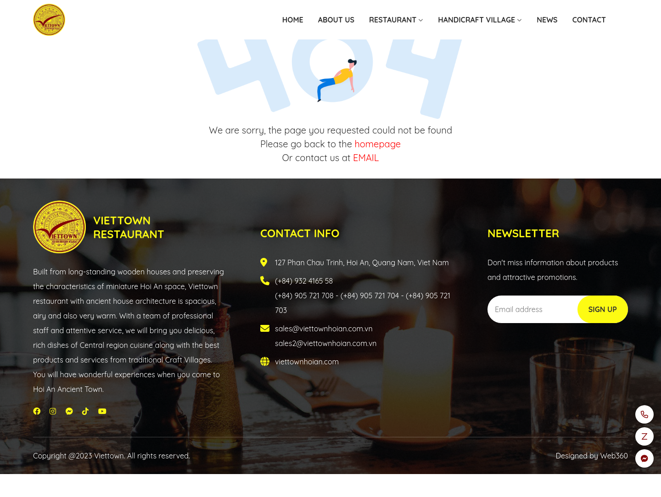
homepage (377, 144)
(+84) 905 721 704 (370, 295)
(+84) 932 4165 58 (304, 280)
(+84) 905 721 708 (304, 295)
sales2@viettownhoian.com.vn (326, 343)
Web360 (614, 455)
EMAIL (366, 157)
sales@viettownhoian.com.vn (324, 328)
